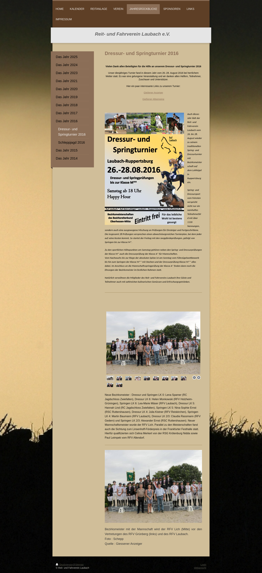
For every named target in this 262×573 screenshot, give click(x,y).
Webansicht (200, 567)
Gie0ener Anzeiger (153, 92)
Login (203, 564)
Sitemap (79, 564)
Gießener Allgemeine (153, 99)
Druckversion (65, 564)
